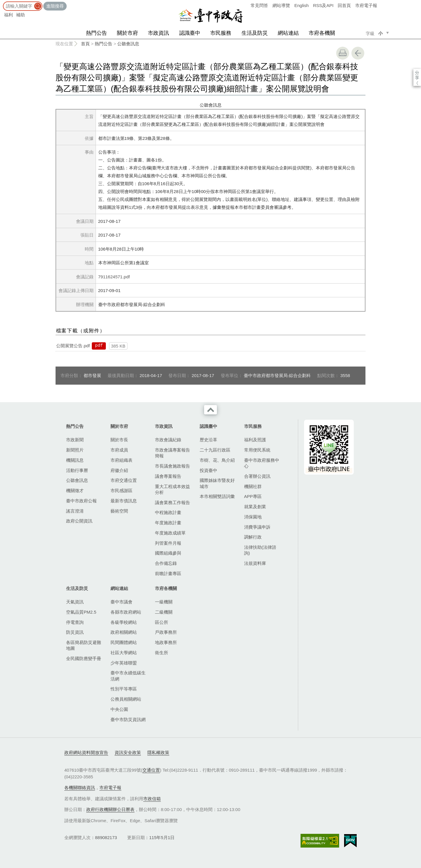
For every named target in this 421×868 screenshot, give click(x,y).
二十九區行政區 (215, 449)
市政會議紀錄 (168, 439)
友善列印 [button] (342, 53)
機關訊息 (75, 460)
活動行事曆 (77, 470)
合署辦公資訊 (257, 476)
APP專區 (253, 496)
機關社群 (253, 486)
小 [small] (380, 33)
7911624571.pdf (114, 276)
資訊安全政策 (128, 752)
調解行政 (253, 536)
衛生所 (161, 652)
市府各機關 (322, 33)
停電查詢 (75, 622)
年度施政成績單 (170, 532)
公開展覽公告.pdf (73, 345)
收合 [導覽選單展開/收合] (210, 409)
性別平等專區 (124, 688)
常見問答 (259, 5)
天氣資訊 (75, 601)
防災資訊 (75, 632)
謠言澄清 (75, 510)
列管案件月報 (168, 543)
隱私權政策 (158, 752)
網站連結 (288, 33)
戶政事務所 (166, 632)
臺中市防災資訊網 (128, 719)
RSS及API (323, 5)
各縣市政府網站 (126, 612)
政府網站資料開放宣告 (86, 752)
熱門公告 (96, 33)
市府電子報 (366, 5)
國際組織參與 (168, 553)
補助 (20, 14)
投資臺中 (208, 470)
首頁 (85, 43)
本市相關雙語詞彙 (217, 496)
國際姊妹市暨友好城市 (217, 483)
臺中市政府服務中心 (261, 463)
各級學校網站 (124, 622)
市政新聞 (75, 439)
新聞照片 (75, 449)
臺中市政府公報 (81, 500)
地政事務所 (166, 642)
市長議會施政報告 (172, 465)
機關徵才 (75, 490)
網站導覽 (281, 5)
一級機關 (163, 601)
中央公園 (119, 709)
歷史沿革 (208, 439)
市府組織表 (121, 460)
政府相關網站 (124, 632)
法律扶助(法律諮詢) (260, 550)
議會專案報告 (168, 476)
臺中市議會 (121, 601)
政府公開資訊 (79, 520)
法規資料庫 (255, 563)
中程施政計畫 (168, 512)
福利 (8, 14)
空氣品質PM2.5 (81, 612)
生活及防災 (254, 33)
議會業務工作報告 (172, 502)
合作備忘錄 (166, 563)
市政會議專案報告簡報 (172, 452)
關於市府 (127, 33)
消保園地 (253, 516)
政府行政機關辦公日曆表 (110, 809)
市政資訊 (158, 33)
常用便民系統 (257, 449)
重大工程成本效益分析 (172, 489)
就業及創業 (255, 506)
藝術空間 (119, 510)
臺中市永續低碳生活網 (128, 675)
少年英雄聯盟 (124, 662)
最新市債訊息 (124, 500)
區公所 (161, 622)
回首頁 (344, 5)
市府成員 (119, 449)
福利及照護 (255, 439)
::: (2, 2)
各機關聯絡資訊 (79, 787)
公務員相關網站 (126, 699)
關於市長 (119, 439)
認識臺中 (189, 33)
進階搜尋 (55, 6)
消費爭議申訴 (257, 527)
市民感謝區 (121, 490)
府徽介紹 (119, 470)
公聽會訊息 (128, 43)
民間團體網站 (124, 642)
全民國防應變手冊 (83, 658)
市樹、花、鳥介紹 (217, 460)
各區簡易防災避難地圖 (83, 645)
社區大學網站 (124, 652)
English (301, 5)
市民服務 (220, 33)
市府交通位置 (124, 480)
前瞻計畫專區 (168, 573)
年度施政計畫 (168, 522)
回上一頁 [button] (357, 53)
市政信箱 (152, 798)
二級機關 (163, 612)
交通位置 (151, 770)
